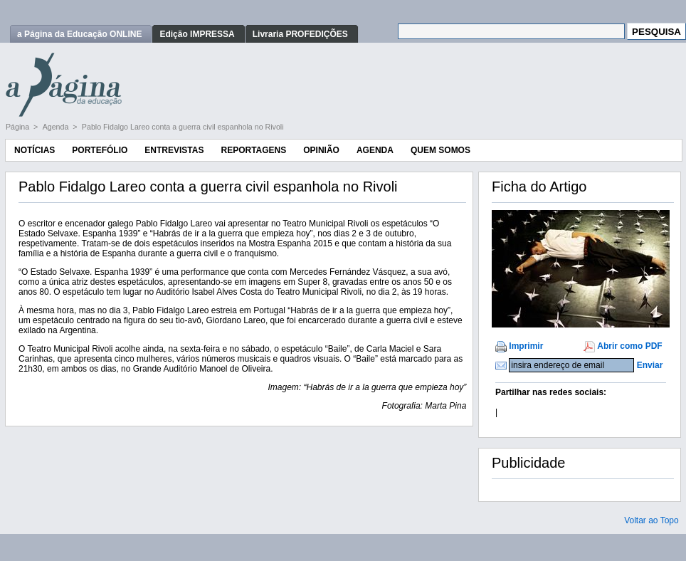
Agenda (57, 126)
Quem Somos (440, 150)
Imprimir (526, 346)
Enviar (650, 365)
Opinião (321, 150)
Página (18, 126)
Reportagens (253, 150)
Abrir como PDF (629, 346)
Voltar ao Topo (651, 520)
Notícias (34, 150)
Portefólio (99, 150)
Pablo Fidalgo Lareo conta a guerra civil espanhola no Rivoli (183, 126)
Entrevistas (174, 150)
